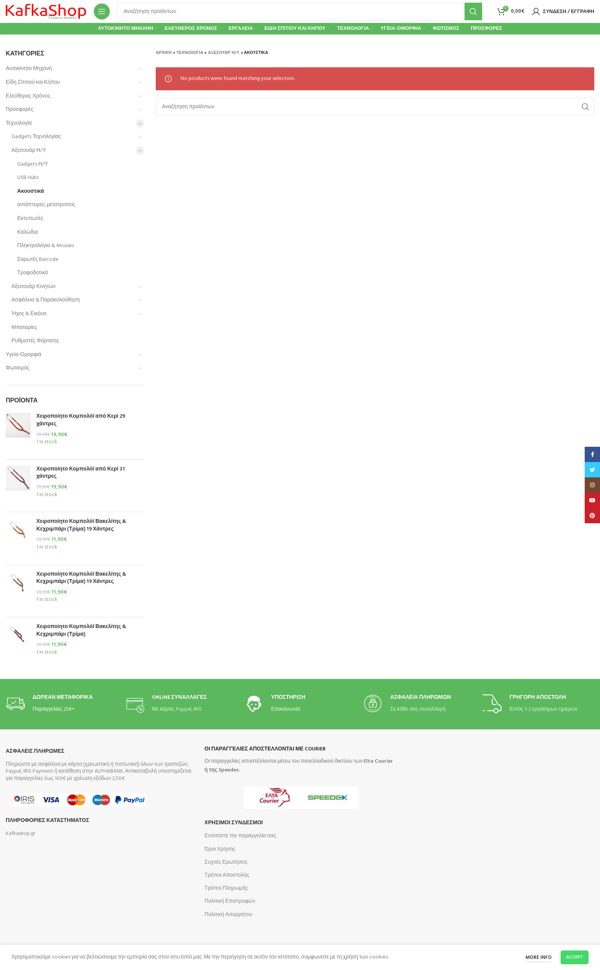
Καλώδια (27, 232)
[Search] (299, 11)
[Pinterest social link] (592, 515)
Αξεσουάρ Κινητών (33, 286)
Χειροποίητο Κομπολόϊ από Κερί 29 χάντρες (80, 420)
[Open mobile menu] (102, 11)
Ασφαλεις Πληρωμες (35, 751)
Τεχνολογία (19, 123)
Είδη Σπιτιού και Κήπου (33, 82)
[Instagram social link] (592, 485)
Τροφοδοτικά (32, 273)
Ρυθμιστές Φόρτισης (35, 341)
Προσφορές (19, 109)
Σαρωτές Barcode (38, 259)
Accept (574, 957)
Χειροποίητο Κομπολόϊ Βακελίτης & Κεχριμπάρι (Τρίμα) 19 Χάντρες (81, 525)
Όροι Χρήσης (219, 849)
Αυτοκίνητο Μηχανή (29, 68)
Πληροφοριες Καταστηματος (47, 820)
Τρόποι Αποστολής (226, 875)
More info (538, 958)
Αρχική (164, 52)
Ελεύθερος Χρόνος (28, 96)
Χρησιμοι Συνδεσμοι (233, 823)
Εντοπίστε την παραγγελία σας (240, 836)
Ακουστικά (30, 191)
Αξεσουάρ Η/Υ (28, 150)
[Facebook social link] (592, 454)
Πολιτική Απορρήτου (228, 914)
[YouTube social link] (592, 500)
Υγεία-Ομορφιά (23, 354)
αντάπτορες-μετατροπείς (46, 204)
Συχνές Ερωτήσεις (226, 862)
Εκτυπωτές (30, 218)
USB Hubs (28, 177)
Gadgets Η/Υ (32, 164)
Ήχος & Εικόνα (28, 313)
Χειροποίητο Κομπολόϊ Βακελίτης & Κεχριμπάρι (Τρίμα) (81, 630)
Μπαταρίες (24, 327)
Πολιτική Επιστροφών (229, 901)
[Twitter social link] (592, 469)
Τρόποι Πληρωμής (226, 888)
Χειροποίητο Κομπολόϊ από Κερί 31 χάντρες (80, 472)
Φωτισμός (17, 368)
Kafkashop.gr (20, 833)
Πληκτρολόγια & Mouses (45, 245)
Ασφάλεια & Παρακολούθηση (45, 300)
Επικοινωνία (285, 709)
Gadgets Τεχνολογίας (36, 136)
